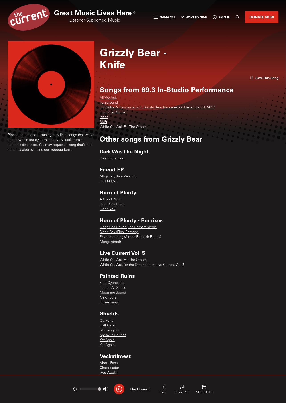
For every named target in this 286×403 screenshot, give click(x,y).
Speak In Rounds (113, 335)
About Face (109, 363)
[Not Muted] (74, 389)
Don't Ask (107, 209)
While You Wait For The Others (123, 127)
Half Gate (107, 325)
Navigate (164, 17)
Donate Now (261, 17)
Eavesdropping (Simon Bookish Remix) (130, 237)
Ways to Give (194, 17)
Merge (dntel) (110, 242)
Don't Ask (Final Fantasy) (119, 232)
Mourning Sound (113, 293)
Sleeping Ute (110, 330)
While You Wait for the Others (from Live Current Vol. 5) (142, 265)
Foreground (109, 102)
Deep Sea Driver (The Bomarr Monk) (128, 227)
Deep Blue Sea (111, 158)
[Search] (237, 17)
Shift (103, 122)
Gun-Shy (106, 320)
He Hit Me (108, 181)
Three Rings (109, 302)
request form (61, 150)
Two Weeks (109, 373)
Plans (104, 117)
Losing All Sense (113, 112)
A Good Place (110, 199)
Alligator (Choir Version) (118, 176)
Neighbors (108, 297)
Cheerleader (109, 368)
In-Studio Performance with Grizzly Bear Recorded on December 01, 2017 (157, 107)
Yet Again (107, 340)
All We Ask (108, 98)
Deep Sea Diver (112, 204)
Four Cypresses (112, 283)
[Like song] (264, 78)
